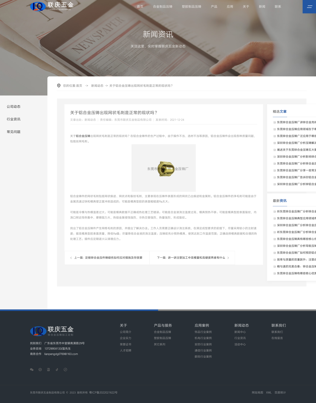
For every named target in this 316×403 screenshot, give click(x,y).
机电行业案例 (203, 338)
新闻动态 (97, 86)
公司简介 (125, 332)
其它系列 (159, 344)
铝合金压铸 (83, 136)
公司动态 (13, 107)
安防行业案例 (203, 344)
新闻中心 (240, 332)
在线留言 (277, 338)
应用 (230, 7)
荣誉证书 (125, 344)
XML (269, 392)
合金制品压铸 (162, 7)
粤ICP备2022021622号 (103, 392)
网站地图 (257, 392)
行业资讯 (13, 119)
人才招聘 (125, 350)
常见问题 (13, 132)
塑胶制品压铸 (191, 7)
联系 (278, 7)
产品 (214, 7)
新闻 (262, 7)
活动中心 (240, 344)
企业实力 (125, 338)
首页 (140, 7)
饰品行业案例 (203, 332)
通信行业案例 (203, 350)
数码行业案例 (203, 356)
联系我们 (277, 332)
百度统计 (280, 392)
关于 (246, 7)
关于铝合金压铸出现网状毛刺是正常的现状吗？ (141, 86)
